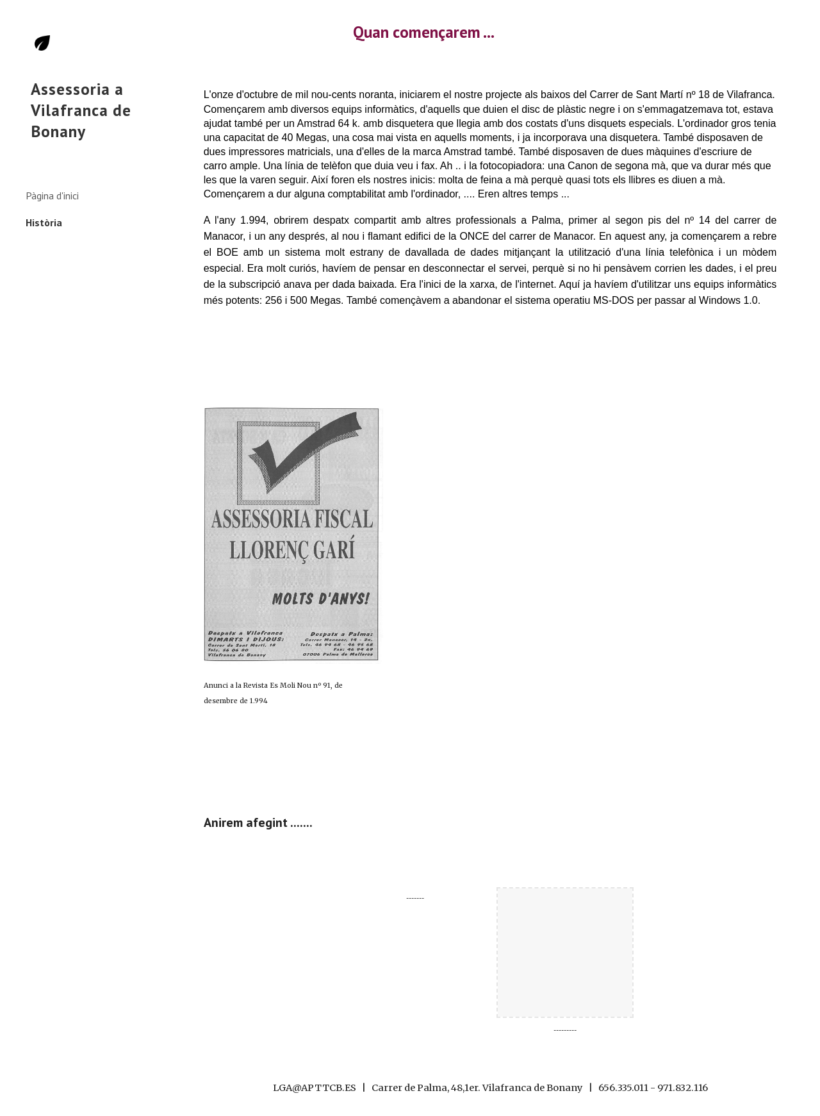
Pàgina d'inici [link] (52, 195)
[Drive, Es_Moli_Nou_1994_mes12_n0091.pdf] (540, 589)
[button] (804, 18)
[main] (490, 31)
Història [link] (44, 222)
